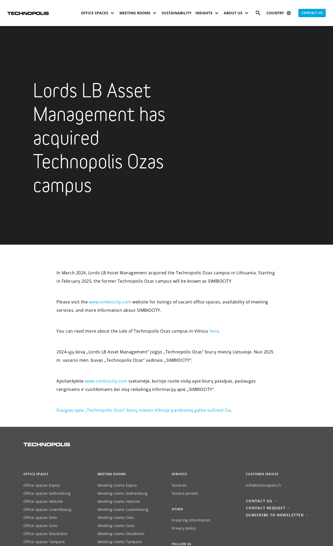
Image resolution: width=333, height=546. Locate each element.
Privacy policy (184, 528)
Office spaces (35, 474)
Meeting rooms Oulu (116, 525)
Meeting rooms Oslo (116, 517)
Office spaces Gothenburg (47, 493)
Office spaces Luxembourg (47, 509)
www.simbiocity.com (110, 302)
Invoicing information (191, 520)
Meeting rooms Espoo (117, 485)
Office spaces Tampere (44, 541)
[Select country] (279, 13)
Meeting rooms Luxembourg (123, 509)
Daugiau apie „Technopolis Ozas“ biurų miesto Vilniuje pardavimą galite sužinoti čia (143, 410)
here (214, 331)
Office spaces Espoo (41, 485)
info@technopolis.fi (263, 485)
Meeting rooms (112, 474)
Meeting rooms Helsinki (119, 501)
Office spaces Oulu (40, 525)
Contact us (312, 13)
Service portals (185, 493)
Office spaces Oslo (40, 517)
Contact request (265, 507)
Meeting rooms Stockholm (121, 533)
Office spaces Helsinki (43, 501)
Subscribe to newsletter (275, 514)
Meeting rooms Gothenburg (123, 493)
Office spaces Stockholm (45, 533)
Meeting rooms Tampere (120, 541)
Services (179, 485)
